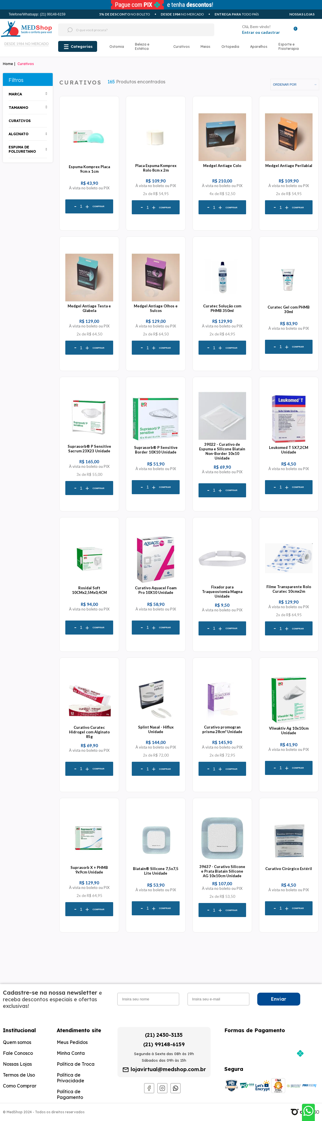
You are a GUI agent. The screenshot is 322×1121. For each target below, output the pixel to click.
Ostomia (116, 46)
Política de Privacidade (70, 1077)
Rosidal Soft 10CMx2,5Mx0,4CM (89, 590)
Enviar (278, 999)
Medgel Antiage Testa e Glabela (89, 308)
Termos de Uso (19, 1075)
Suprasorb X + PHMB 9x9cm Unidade (89, 869)
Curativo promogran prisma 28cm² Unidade (222, 729)
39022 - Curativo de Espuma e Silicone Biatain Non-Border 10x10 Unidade (222, 451)
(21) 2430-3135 (164, 1035)
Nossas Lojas (302, 14)
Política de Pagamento (70, 1094)
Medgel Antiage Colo (222, 165)
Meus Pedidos (72, 1042)
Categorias (82, 46)
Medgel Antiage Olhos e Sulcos (156, 308)
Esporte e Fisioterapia (288, 46)
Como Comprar (19, 1086)
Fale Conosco (18, 1053)
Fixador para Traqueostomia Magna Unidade (222, 591)
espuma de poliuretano (22, 149)
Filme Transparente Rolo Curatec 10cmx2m (288, 589)
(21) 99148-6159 (164, 1044)
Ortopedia (230, 46)
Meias (205, 46)
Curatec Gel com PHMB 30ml (289, 309)
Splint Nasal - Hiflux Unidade (156, 729)
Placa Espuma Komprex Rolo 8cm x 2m (155, 167)
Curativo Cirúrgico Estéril (288, 868)
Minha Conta (71, 1053)
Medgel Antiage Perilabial (288, 165)
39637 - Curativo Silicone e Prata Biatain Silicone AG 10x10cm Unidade (222, 871)
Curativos (181, 46)
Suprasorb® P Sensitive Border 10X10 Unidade (156, 449)
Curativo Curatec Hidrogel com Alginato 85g (89, 732)
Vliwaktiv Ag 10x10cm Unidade (289, 730)
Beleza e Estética (142, 46)
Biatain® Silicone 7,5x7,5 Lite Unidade (155, 870)
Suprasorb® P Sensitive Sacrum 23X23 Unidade (89, 448)
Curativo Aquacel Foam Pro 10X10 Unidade (155, 590)
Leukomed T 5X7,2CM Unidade (288, 449)
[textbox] (125, 30)
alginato (18, 134)
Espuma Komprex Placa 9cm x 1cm (89, 169)
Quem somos (17, 1042)
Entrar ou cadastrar (261, 32)
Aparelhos (258, 46)
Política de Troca (76, 1064)
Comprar (98, 206)
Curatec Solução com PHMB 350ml (222, 308)
